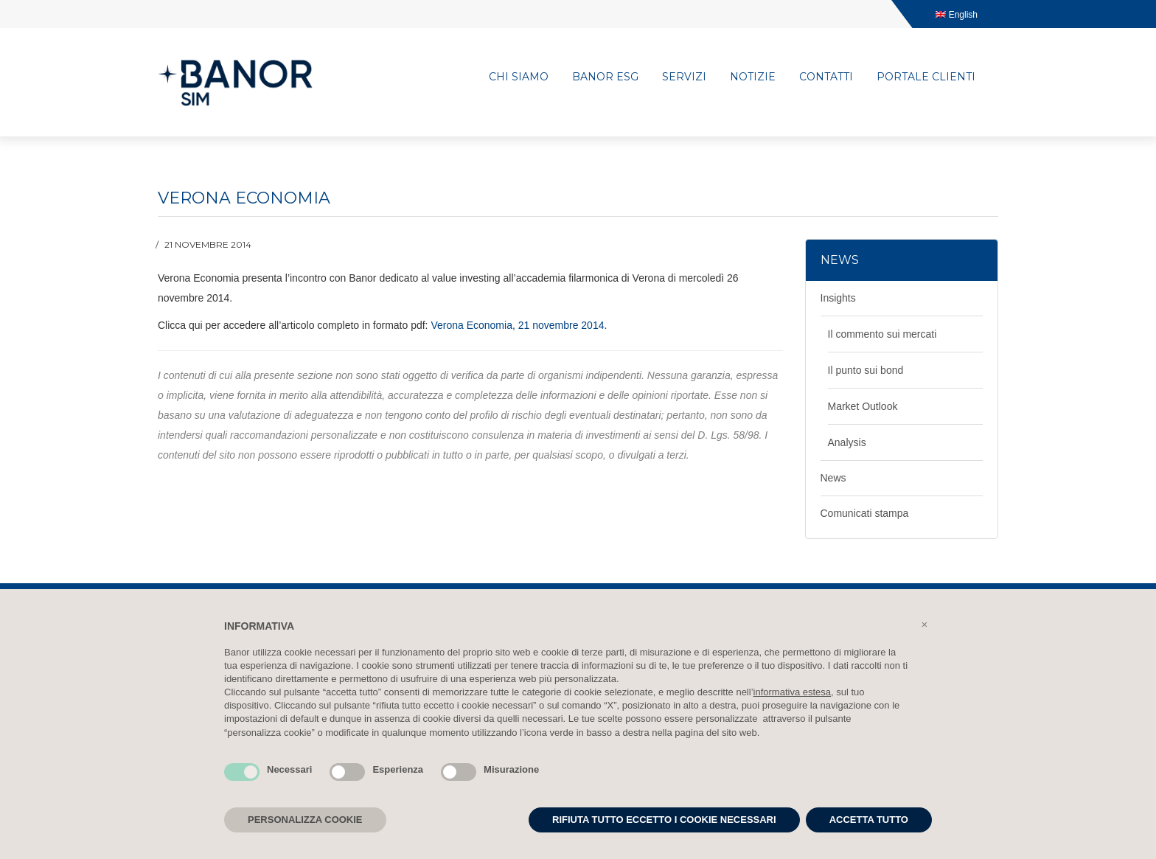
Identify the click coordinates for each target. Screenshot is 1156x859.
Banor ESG (605, 76)
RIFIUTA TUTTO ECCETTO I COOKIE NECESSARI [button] (664, 819)
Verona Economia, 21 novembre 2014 (517, 325)
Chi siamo (519, 76)
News (833, 478)
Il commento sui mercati (882, 334)
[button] (924, 624)
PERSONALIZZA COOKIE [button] (305, 819)
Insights (838, 298)
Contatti (826, 76)
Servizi (684, 76)
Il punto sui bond (866, 370)
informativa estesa (792, 692)
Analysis (847, 442)
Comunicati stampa (865, 513)
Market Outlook (863, 406)
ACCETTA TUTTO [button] (868, 819)
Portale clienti (926, 76)
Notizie (753, 76)
